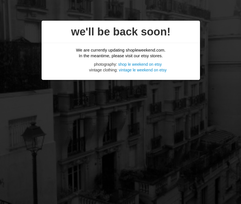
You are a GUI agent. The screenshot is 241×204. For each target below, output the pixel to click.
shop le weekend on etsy (140, 64)
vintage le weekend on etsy (143, 70)
